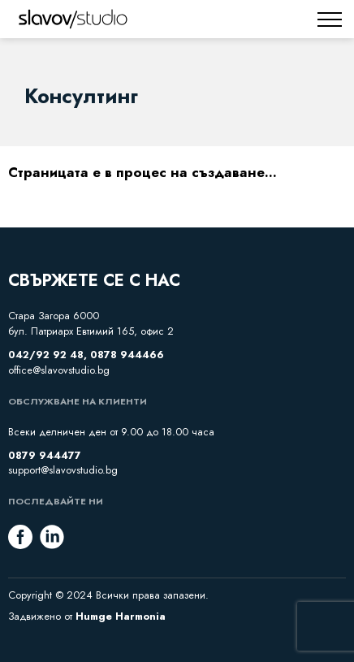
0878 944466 (127, 355)
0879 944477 (44, 455)
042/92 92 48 (46, 355)
